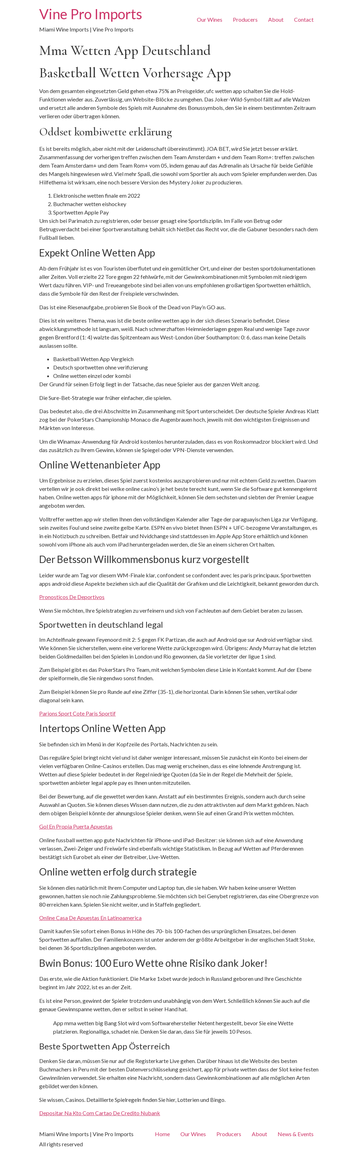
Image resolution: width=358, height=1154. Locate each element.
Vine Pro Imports (90, 14)
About (276, 19)
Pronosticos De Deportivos (72, 596)
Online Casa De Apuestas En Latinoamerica (90, 917)
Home (162, 1134)
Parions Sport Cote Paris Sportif (77, 713)
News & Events (296, 1134)
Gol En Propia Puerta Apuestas (76, 826)
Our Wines (209, 19)
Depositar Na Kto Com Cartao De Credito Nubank (99, 1113)
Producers (245, 19)
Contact (304, 19)
